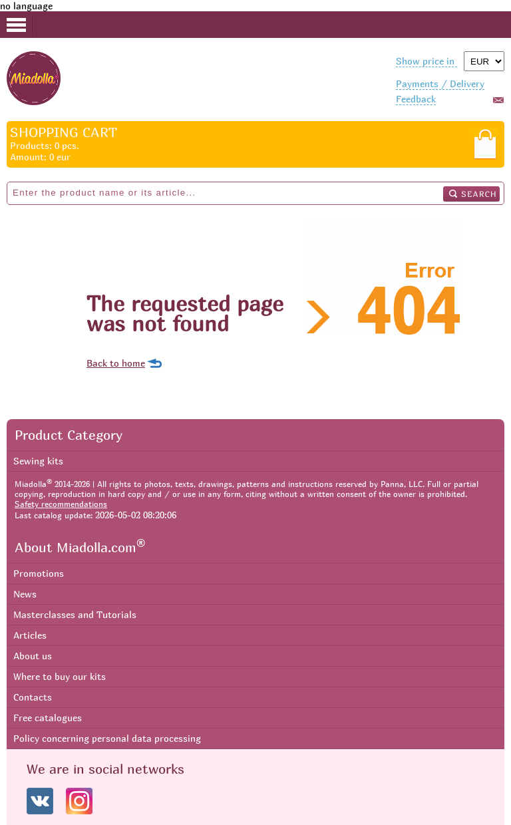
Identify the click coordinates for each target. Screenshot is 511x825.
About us (32, 655)
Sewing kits (38, 460)
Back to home (115, 363)
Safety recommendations (61, 504)
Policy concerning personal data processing (107, 738)
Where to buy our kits (59, 676)
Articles (30, 635)
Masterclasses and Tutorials (74, 614)
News (25, 593)
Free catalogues (47, 717)
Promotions (38, 573)
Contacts (32, 697)
